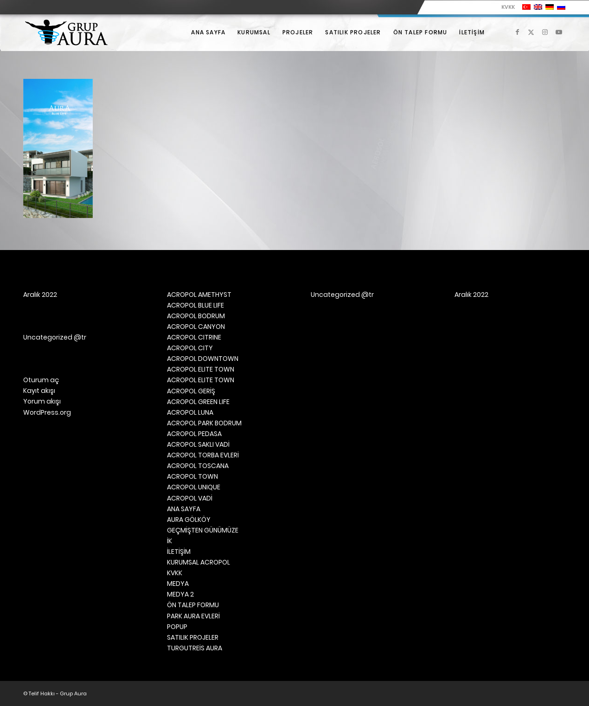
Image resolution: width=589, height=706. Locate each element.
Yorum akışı (42, 401)
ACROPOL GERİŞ (191, 391)
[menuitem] (506, 7)
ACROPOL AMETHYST (199, 294)
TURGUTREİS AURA (194, 648)
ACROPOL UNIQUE (193, 487)
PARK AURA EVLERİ (193, 616)
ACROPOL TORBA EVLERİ (203, 455)
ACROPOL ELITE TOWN (200, 369)
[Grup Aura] (66, 32)
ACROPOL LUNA (190, 412)
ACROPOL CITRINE (194, 337)
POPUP (177, 626)
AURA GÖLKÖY (189, 519)
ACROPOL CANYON (196, 326)
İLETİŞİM (179, 551)
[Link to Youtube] (559, 32)
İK (169, 541)
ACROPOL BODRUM (196, 316)
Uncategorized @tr (54, 337)
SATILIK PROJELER (192, 637)
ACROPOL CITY (190, 348)
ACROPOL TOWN (192, 476)
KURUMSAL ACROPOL (198, 562)
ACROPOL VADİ (189, 498)
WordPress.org (47, 412)
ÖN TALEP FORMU (193, 605)
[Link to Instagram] (545, 32)
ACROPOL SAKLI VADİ (198, 444)
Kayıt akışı (39, 390)
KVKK (508, 7)
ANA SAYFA (183, 508)
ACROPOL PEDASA (194, 433)
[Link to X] (531, 32)
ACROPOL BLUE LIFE (195, 305)
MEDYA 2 (180, 594)
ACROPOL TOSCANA (198, 465)
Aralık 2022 (40, 294)
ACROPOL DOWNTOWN (202, 358)
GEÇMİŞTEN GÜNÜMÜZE (202, 530)
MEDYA (178, 583)
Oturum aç (41, 380)
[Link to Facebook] (517, 32)
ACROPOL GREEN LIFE (198, 401)
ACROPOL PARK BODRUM (204, 423)
